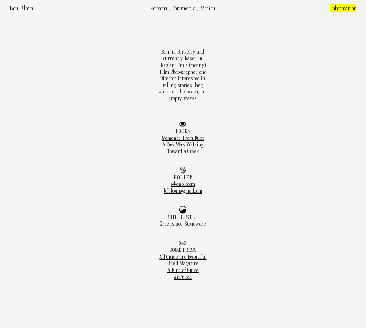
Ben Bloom (21, 8)
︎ (182, 170)
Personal (159, 8)
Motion (208, 8)
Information (343, 8)
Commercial (184, 8)
